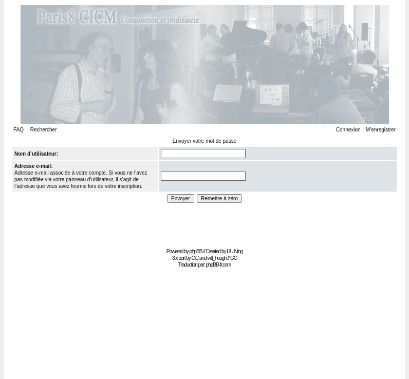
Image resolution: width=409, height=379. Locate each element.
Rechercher (43, 129)
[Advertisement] (204, 222)
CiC (195, 258)
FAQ (18, 129)
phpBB (195, 251)
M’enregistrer (381, 129)
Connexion (348, 129)
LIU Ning (235, 251)
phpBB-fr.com (218, 265)
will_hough (217, 258)
